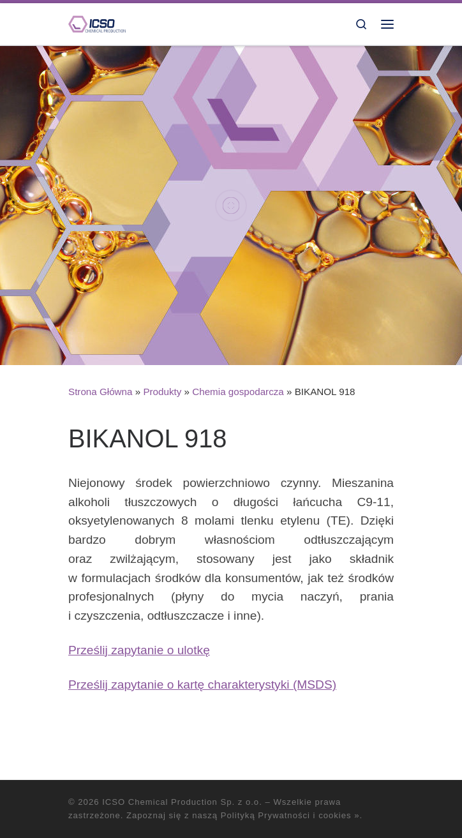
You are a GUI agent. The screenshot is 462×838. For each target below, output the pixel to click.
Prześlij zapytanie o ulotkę (139, 650)
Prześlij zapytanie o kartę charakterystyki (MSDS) (202, 684)
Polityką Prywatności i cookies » (290, 815)
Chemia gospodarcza (238, 391)
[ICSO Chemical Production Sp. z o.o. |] (97, 23)
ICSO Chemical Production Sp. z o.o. (182, 802)
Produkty (162, 391)
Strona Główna (100, 391)
